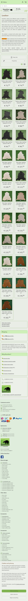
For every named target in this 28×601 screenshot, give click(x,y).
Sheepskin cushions (6, 517)
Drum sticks (4, 557)
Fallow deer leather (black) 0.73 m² (21, 102)
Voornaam (3, 588)
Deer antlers (4, 534)
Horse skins (4, 503)
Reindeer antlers (5, 540)
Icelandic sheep (5, 474)
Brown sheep (5, 469)
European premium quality (9, 361)
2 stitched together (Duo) (7, 482)
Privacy (4, 408)
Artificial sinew (5, 559)
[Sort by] (14, 61)
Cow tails (4, 523)
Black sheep (4, 467)
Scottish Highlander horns (7, 547)
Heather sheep (5, 475)
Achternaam (3, 593)
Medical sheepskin (6, 477)
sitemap (21, 574)
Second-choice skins (6, 464)
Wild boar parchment (8, 564)
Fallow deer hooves (6, 520)
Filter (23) (14, 57)
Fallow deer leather (6, 323)
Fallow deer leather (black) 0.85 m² (7, 142)
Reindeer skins (5, 508)
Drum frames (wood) (6, 554)
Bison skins (4, 495)
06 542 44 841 (11, 434)
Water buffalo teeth (6, 527)
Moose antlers (5, 538)
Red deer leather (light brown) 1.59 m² (7, 291)
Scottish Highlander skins (7, 509)
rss (24, 574)
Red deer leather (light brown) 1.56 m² (21, 270)
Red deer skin (5, 506)
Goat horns (4, 546)
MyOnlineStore (21, 577)
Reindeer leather (6, 326)
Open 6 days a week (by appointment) (12, 394)
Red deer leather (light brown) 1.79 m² (21, 291)
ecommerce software (7, 577)
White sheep (4, 465)
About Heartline (6, 411)
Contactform (5, 446)
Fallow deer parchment (9, 563)
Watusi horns (5, 550)
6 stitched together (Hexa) (7, 487)
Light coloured (5, 471)
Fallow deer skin (5, 498)
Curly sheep (4, 478)
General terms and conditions (9, 409)
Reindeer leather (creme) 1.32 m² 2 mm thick (7, 226)
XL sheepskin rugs (6, 481)
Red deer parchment (8, 566)
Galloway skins (5, 500)
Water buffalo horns (6, 549)
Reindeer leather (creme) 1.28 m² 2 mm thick (21, 204)
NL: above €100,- (8, 336)
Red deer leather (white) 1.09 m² (7, 183)
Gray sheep (4, 468)
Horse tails (4, 525)
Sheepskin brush (5, 519)
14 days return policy (8, 364)
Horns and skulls (6, 543)
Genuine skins (6, 358)
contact (7, 49)
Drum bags (4, 556)
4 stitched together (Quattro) (8, 485)
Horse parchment (7, 567)
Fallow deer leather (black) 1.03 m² (21, 183)
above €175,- (9, 339)
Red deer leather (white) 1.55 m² (7, 269)
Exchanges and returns (7, 406)
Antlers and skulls (6, 533)
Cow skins (4, 496)
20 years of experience (8, 373)
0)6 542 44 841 (9, 379)
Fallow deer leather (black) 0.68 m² (7, 102)
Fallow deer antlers (6, 536)
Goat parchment (7, 561)
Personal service (7, 370)
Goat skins (4, 502)
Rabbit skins (4, 505)
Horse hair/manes (6, 526)
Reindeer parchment (8, 569)
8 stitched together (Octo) (7, 488)
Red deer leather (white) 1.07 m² (21, 163)
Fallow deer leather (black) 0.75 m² (7, 122)
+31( (5, 379)
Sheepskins (5, 462)
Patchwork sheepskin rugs (7, 490)
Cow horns (4, 544)
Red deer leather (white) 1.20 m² (7, 203)
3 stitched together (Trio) (7, 484)
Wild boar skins (5, 511)
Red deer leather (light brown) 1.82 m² (7, 313)
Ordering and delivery (7, 405)
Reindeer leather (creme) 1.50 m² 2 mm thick (21, 248)
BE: (4, 339)
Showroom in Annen (8, 367)
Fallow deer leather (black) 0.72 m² (7, 81)
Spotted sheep (5, 472)
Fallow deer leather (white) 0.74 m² (21, 81)
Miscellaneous (5, 516)
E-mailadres (4, 583)
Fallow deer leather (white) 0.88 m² (21, 122)
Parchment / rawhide (6, 560)
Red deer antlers (5, 537)
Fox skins (4, 499)
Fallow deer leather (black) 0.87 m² (21, 142)
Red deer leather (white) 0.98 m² (7, 163)
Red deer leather (6, 324)
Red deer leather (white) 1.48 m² (21, 225)
